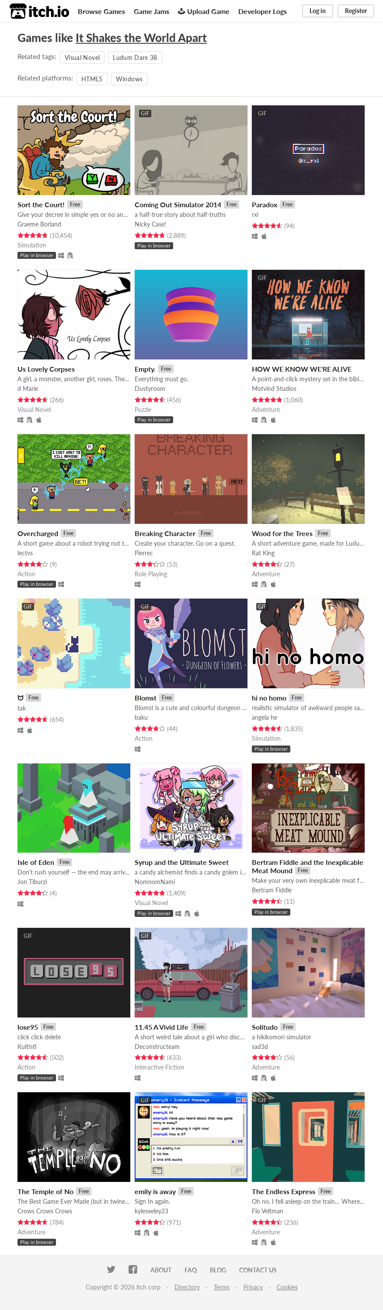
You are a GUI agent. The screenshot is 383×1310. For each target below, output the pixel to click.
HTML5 (92, 79)
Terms (222, 1287)
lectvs (25, 553)
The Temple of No (45, 1191)
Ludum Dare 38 (135, 57)
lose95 (27, 1027)
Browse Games (101, 11)
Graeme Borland (39, 224)
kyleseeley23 (151, 1211)
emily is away (155, 1191)
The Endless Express (283, 1191)
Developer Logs (262, 11)
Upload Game (204, 11)
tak (21, 708)
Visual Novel (82, 57)
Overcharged (37, 533)
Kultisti (27, 1046)
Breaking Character (165, 533)
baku (141, 717)
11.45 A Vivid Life (161, 1027)
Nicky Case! (150, 224)
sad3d (260, 1046)
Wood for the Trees (282, 533)
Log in (318, 10)
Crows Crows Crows (44, 1211)
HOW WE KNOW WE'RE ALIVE (302, 369)
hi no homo (269, 697)
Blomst (146, 697)
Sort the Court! (41, 204)
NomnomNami (155, 881)
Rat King (263, 553)
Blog (218, 1270)
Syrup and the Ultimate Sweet (182, 862)
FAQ (191, 1270)
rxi (255, 214)
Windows (129, 79)
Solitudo (265, 1027)
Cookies (287, 1287)
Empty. (145, 369)
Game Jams (151, 11)
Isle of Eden (35, 862)
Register (356, 10)
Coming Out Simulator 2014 (178, 204)
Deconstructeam (157, 1046)
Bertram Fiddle (272, 890)
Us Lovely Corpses (46, 369)
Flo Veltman (267, 1211)
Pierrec (144, 553)
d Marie (27, 388)
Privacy (253, 1287)
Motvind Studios (274, 388)
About (160, 1270)
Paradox (264, 204)
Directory (187, 1287)
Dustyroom (150, 388)
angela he (264, 717)
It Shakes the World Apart (141, 38)
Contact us (258, 1270)
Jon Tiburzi (32, 881)
